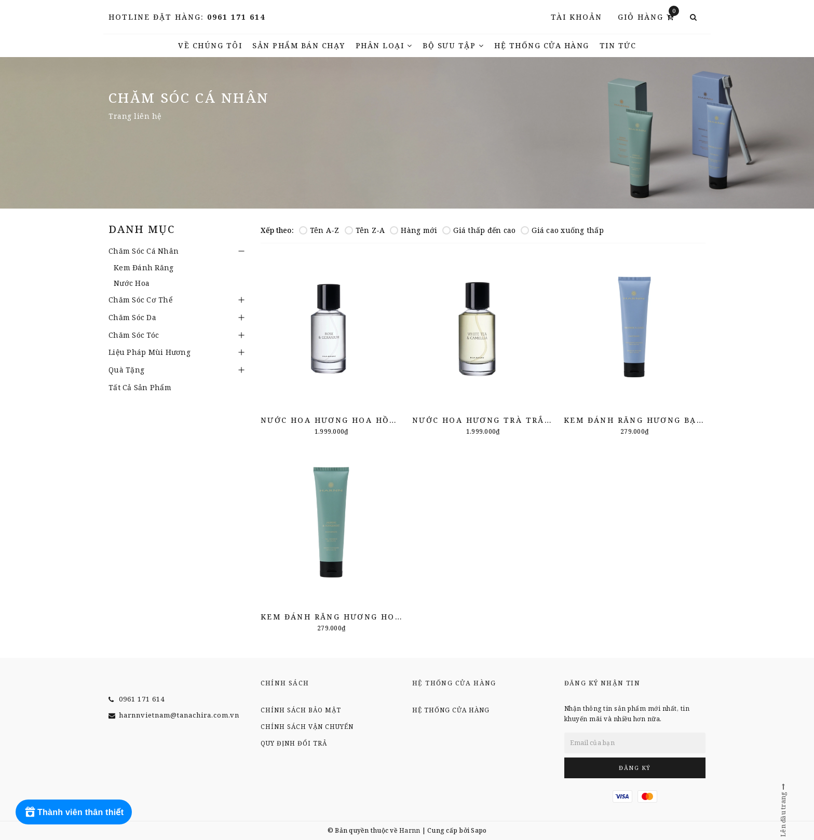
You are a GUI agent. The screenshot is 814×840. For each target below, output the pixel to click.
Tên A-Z (319, 230)
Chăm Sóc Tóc (133, 335)
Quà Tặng (126, 370)
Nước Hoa (132, 283)
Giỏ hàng (648, 16)
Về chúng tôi (210, 45)
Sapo (478, 830)
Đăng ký (635, 768)
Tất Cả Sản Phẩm (139, 387)
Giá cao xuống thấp (562, 230)
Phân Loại (384, 45)
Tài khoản (576, 17)
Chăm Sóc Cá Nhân (143, 251)
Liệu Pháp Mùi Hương (149, 352)
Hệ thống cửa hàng (541, 45)
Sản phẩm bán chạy (298, 45)
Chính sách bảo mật (301, 710)
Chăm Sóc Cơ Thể (140, 300)
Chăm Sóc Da (132, 317)
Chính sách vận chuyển (307, 726)
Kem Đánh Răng (143, 267)
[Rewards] (74, 812)
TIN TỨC (618, 45)
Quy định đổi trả (294, 743)
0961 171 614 (236, 17)
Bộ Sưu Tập (453, 45)
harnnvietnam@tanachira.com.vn (179, 715)
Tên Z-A (365, 230)
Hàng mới (413, 230)
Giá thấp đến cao (478, 230)
